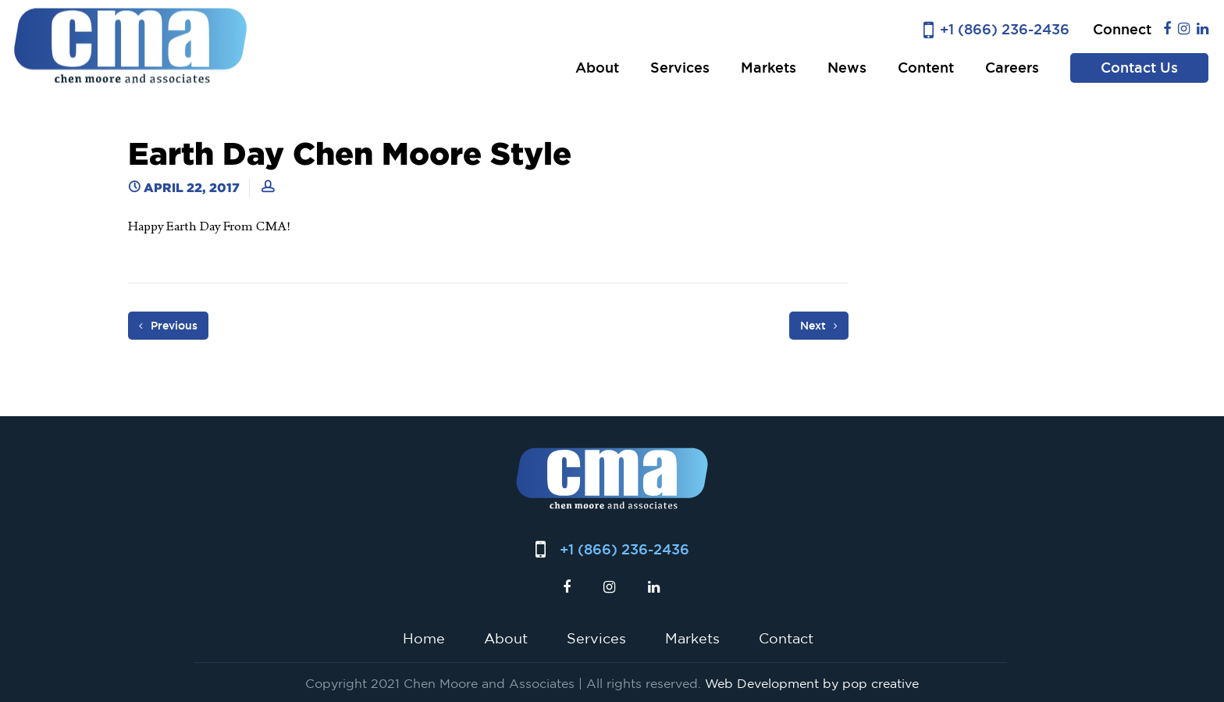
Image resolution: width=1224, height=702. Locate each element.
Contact (786, 638)
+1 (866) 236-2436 (1004, 29)
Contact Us (1139, 67)
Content (926, 67)
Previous (168, 325)
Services (680, 67)
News (846, 67)
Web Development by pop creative (812, 683)
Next (819, 325)
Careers (1012, 67)
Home (424, 638)
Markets (768, 67)
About (597, 67)
